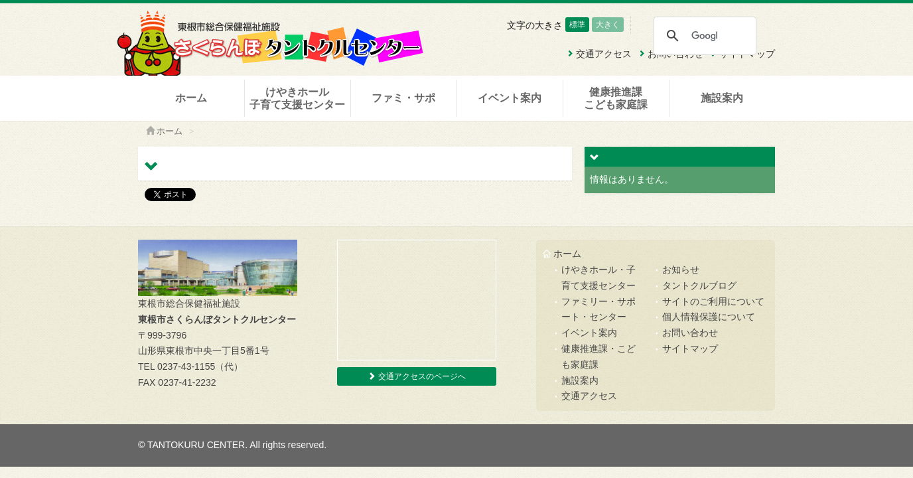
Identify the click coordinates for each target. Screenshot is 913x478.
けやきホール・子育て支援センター (598, 277)
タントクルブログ (699, 285)
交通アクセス (589, 395)
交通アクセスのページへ (416, 376)
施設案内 (722, 98)
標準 (577, 24)
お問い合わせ (690, 332)
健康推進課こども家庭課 (616, 98)
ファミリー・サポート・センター (598, 309)
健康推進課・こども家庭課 (598, 356)
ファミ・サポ (403, 98)
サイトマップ (690, 348)
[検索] (704, 36)
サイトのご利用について (713, 301)
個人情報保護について (708, 316)
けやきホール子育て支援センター (297, 98)
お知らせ (680, 269)
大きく (608, 24)
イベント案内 (509, 98)
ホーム (191, 98)
